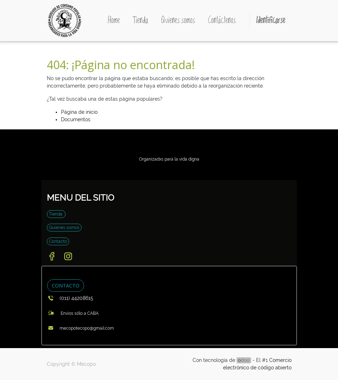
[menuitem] (114, 20)
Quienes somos (64, 227)
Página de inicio (79, 112)
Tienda (56, 214)
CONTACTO (65, 285)
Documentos (75, 119)
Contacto (58, 241)
